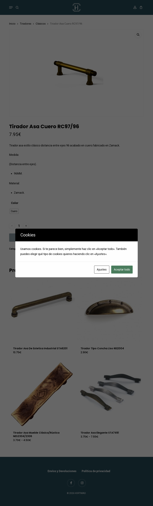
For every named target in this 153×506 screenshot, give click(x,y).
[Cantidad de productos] (19, 226)
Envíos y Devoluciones (62, 471)
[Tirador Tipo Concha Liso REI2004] (109, 310)
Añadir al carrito (27, 237)
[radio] (14, 211)
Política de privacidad (96, 471)
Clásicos (41, 23)
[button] (11, 7)
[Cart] (140, 7)
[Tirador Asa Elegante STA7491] (109, 394)
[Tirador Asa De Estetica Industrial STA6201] (42, 310)
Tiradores (25, 23)
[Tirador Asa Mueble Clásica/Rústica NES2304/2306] (42, 394)
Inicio (12, 23)
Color (14, 203)
